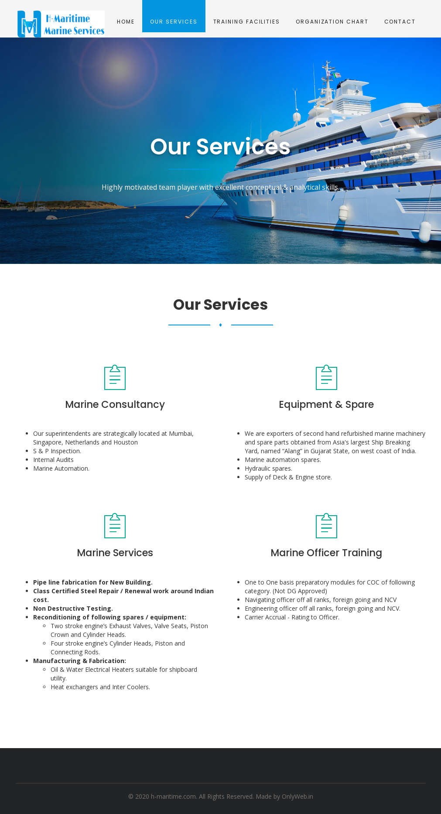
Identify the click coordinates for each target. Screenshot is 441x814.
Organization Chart (332, 21)
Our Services (173, 21)
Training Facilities (246, 21)
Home (126, 21)
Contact (400, 21)
